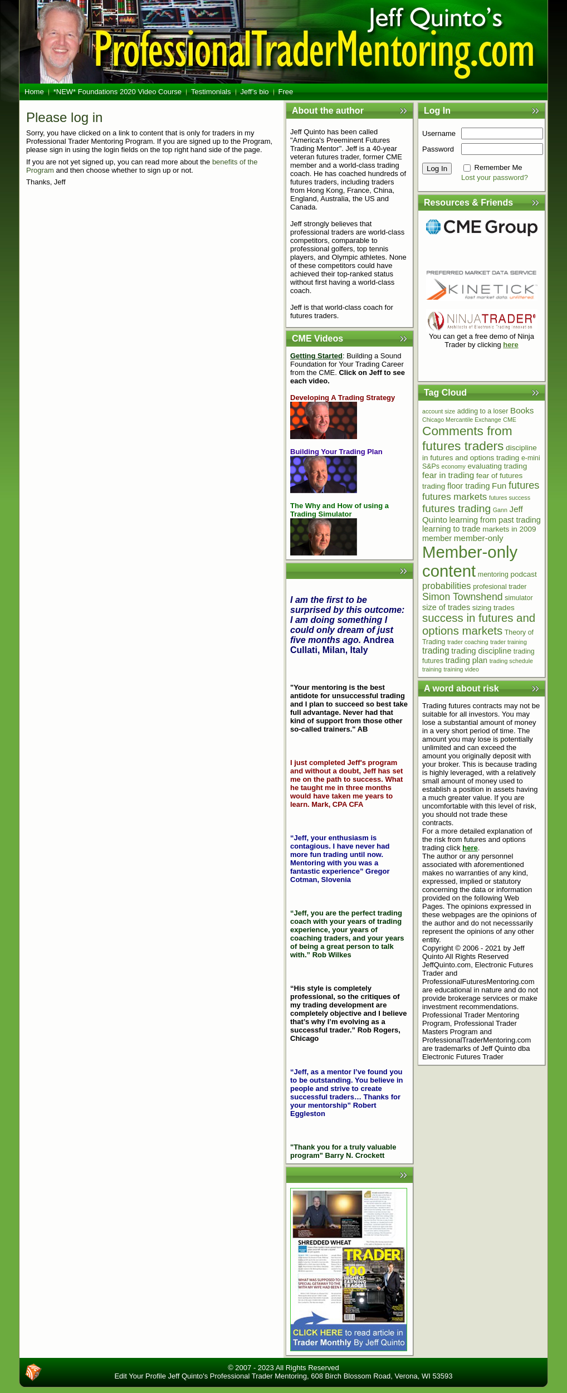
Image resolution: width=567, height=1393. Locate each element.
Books (522, 410)
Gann (500, 509)
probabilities (446, 586)
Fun (499, 485)
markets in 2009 (509, 529)
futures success (509, 497)
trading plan (466, 660)
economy (454, 466)
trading (435, 650)
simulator (518, 598)
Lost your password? (494, 177)
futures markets (454, 496)
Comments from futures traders (467, 438)
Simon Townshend (462, 596)
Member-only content (469, 561)
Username (439, 133)
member (437, 538)
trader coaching (467, 642)
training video (461, 669)
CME (509, 419)
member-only (479, 538)
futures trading (456, 508)
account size (438, 411)
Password (438, 149)
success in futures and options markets (478, 624)
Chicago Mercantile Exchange (461, 419)
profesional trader (499, 587)
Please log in (64, 117)
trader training (508, 642)
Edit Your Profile (140, 1376)
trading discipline (481, 650)
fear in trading (448, 475)
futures (524, 485)
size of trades (446, 607)
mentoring (493, 574)
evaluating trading (497, 466)
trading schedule (511, 660)
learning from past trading (495, 519)
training (432, 669)
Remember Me (498, 167)
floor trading (468, 485)
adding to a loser (483, 411)
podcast (524, 574)
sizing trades (493, 607)
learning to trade (451, 528)
